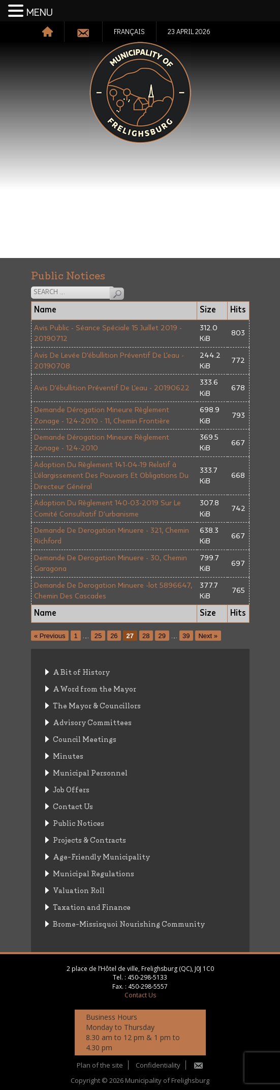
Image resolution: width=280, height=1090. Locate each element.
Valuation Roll (79, 890)
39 (186, 636)
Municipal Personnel (90, 772)
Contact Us (73, 806)
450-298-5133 (147, 977)
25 (98, 636)
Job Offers (71, 789)
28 (145, 636)
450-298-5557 (148, 986)
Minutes (68, 755)
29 (162, 636)
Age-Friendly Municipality (101, 856)
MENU (39, 13)
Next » (207, 636)
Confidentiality (158, 1065)
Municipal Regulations (93, 873)
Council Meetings (84, 738)
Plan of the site (100, 1065)
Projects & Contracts (89, 839)
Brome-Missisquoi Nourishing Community (129, 923)
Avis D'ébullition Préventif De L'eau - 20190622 (112, 388)
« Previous (49, 636)
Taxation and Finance (92, 906)
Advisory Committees (92, 722)
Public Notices (78, 822)
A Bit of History (81, 671)
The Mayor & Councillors (97, 705)
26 (113, 636)
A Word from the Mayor (94, 688)
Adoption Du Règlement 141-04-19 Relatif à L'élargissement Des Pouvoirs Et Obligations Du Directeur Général (111, 476)
